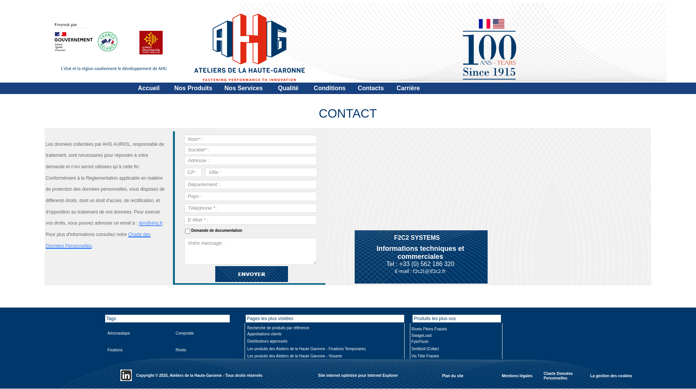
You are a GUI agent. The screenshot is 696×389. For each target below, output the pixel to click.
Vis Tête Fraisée (425, 356)
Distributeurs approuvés (267, 341)
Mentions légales (517, 375)
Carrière (408, 88)
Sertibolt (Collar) (425, 349)
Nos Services (243, 88)
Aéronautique (118, 333)
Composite (185, 333)
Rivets (181, 350)
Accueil (149, 88)
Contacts (371, 88)
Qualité (288, 88)
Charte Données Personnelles (558, 375)
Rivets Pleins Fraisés (429, 329)
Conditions (330, 88)
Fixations (115, 350)
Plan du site (452, 375)
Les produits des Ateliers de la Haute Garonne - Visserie (294, 356)
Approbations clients (264, 334)
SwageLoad (421, 335)
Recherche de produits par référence (278, 328)
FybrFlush (419, 342)
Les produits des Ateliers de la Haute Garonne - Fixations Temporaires (306, 349)
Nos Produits (193, 88)
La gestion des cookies (611, 375)
